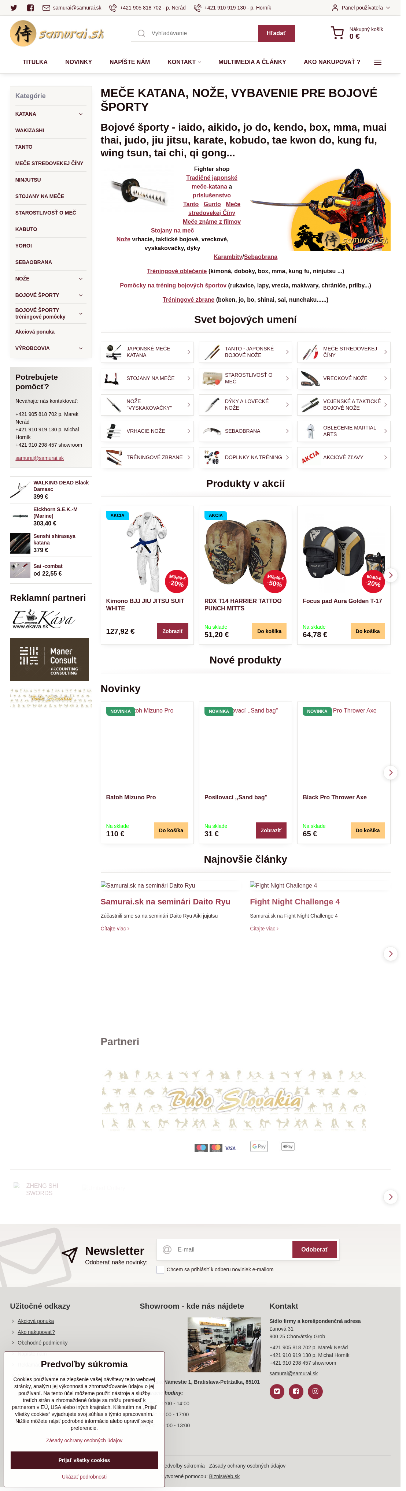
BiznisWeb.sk (224, 1476)
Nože (123, 239)
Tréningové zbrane (188, 300)
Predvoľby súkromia (182, 1466)
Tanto (191, 204)
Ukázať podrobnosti (84, 1483)
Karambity (228, 257)
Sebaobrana (261, 257)
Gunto (212, 204)
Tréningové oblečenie (177, 271)
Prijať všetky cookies (84, 1466)
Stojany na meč (172, 230)
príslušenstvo (212, 195)
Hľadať (276, 33)
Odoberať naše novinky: (116, 1262)
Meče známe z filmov (212, 222)
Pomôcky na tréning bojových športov (173, 285)
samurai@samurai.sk (39, 458)
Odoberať (314, 1249)
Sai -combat (47, 566)
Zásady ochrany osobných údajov (247, 1466)
